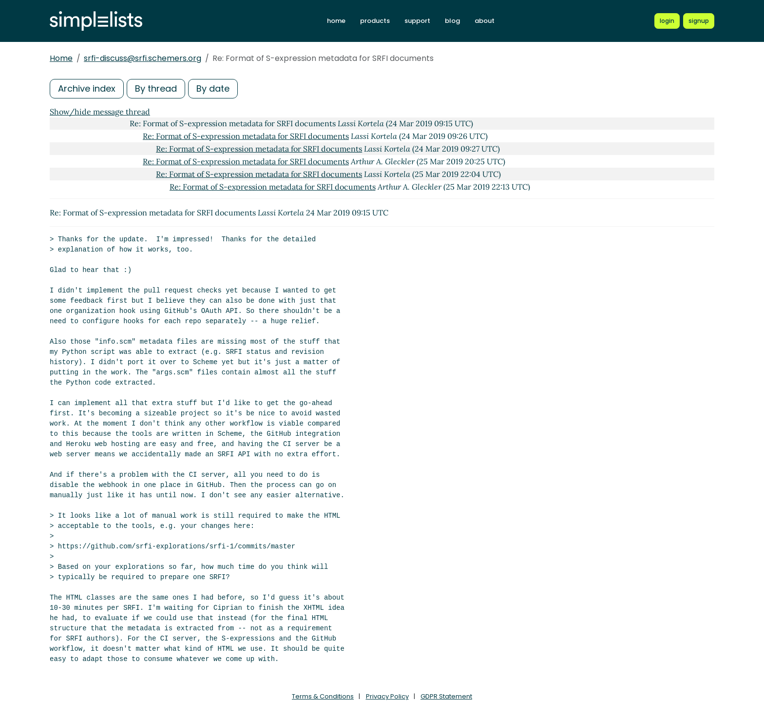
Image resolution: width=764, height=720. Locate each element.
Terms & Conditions (323, 696)
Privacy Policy (387, 696)
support (417, 20)
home (336, 20)
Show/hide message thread (100, 112)
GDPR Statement (446, 696)
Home (61, 58)
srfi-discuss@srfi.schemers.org (142, 58)
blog (452, 20)
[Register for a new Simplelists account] (698, 21)
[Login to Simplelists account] (667, 21)
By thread (156, 88)
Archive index (86, 88)
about (485, 20)
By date (212, 88)
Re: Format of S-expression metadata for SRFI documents (246, 136)
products (375, 20)
